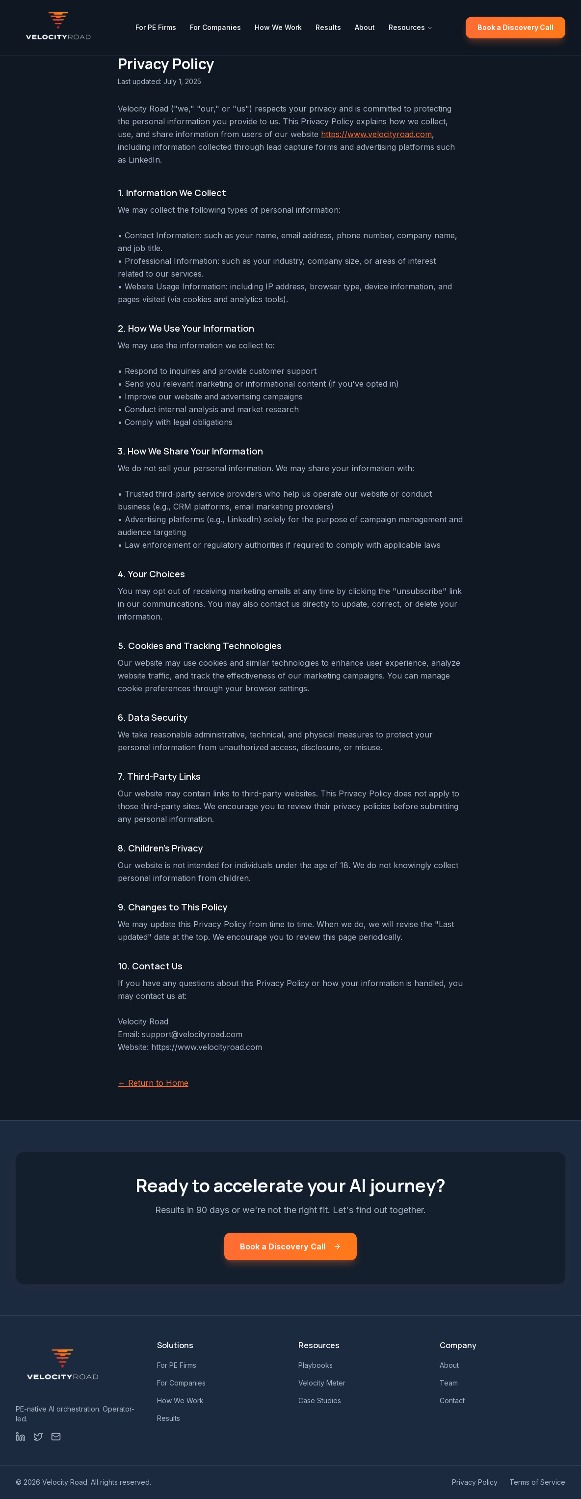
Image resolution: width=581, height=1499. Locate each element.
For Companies (215, 27)
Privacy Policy (475, 1482)
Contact (452, 1400)
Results (328, 27)
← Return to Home (153, 1083)
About (365, 27)
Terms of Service (537, 1482)
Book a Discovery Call (515, 27)
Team (449, 1383)
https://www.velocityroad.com (376, 134)
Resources (411, 27)
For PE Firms (155, 27)
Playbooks (315, 1365)
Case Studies (319, 1400)
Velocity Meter (321, 1383)
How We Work (278, 27)
